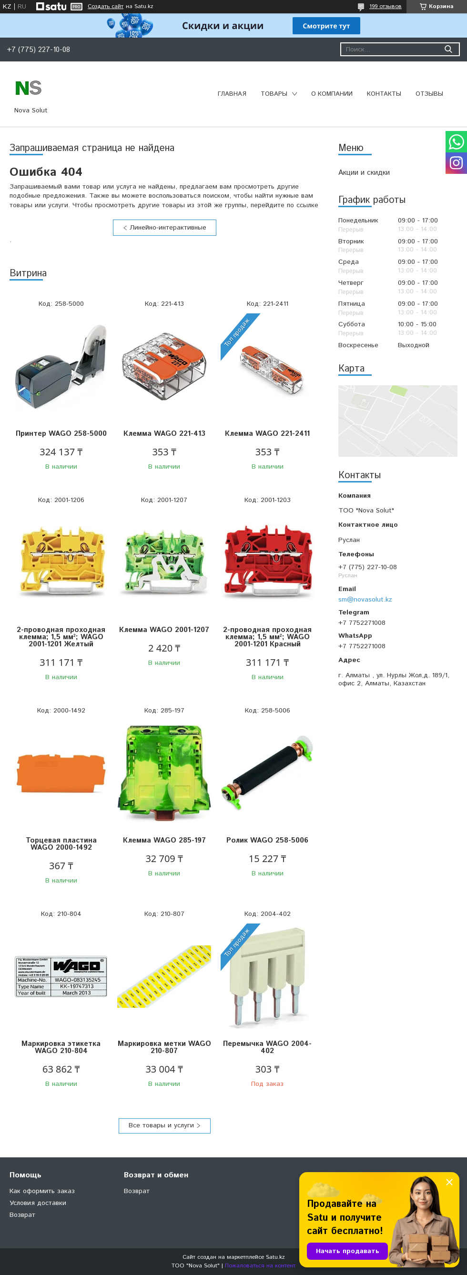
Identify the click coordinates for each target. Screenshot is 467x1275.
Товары (274, 94)
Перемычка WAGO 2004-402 (267, 1047)
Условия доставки (38, 1203)
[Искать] (448, 49)
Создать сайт (105, 6)
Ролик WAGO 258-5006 (267, 840)
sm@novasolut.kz (365, 599)
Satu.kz (275, 1257)
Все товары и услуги (161, 1125)
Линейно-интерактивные (168, 227)
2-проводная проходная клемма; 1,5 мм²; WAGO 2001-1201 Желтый (61, 637)
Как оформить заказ (42, 1191)
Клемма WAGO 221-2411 (267, 433)
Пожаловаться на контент (260, 1266)
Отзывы (429, 94)
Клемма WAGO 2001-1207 (164, 629)
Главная (232, 94)
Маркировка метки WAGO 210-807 (164, 1047)
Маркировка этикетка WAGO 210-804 (61, 1047)
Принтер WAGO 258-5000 (61, 433)
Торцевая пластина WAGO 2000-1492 (61, 844)
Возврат (22, 1215)
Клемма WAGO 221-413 (164, 433)
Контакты (384, 94)
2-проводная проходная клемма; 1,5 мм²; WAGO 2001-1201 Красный (267, 637)
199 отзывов (385, 6)
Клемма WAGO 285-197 (164, 840)
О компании (332, 94)
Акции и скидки (364, 173)
